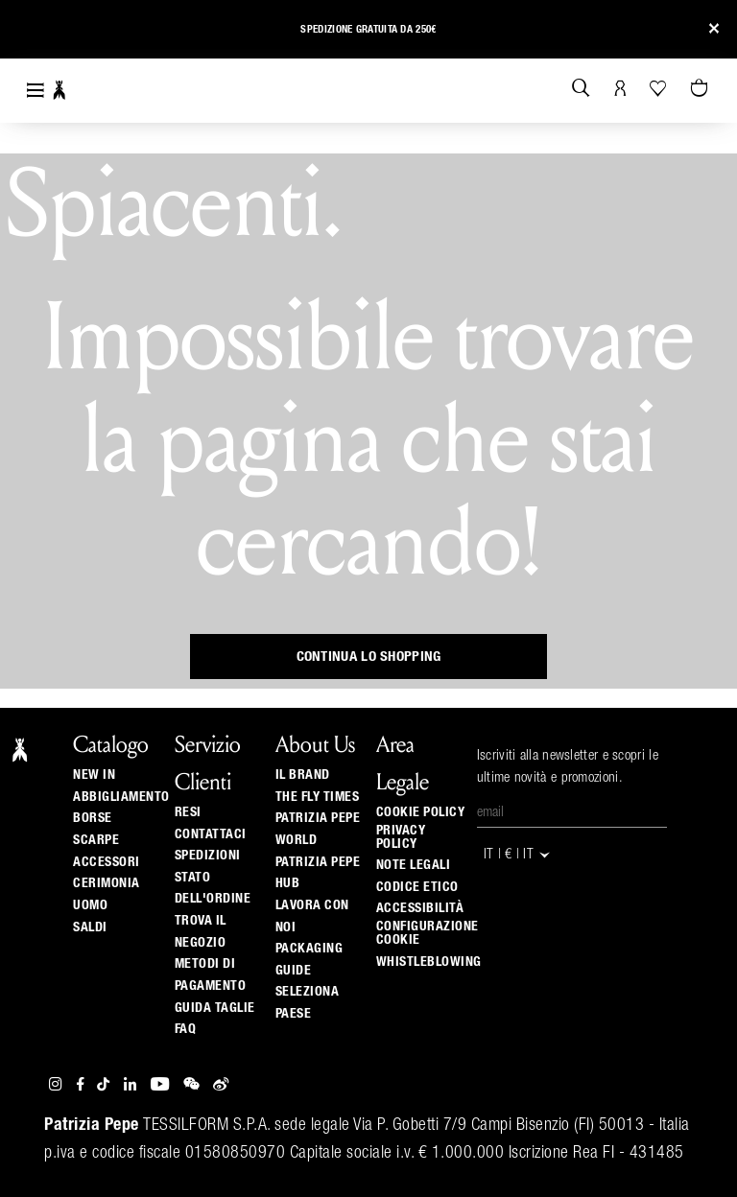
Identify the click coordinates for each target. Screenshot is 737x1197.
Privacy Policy (401, 837)
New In (94, 775)
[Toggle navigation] (35, 90)
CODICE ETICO (417, 887)
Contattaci (211, 834)
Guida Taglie (215, 1008)
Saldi (90, 927)
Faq (186, 1029)
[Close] (714, 29)
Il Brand (302, 775)
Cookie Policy (420, 812)
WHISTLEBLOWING (429, 962)
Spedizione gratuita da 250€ (368, 29)
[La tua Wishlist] (660, 88)
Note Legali (413, 865)
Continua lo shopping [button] (369, 656)
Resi (188, 812)
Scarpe (96, 840)
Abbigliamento (121, 797)
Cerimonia (106, 883)
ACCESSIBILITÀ (420, 908)
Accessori (106, 862)
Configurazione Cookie (427, 933)
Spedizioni (208, 855)
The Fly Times (317, 797)
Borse (92, 818)
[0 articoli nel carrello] (701, 89)
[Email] (572, 813)
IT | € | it (518, 855)
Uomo (90, 905)
